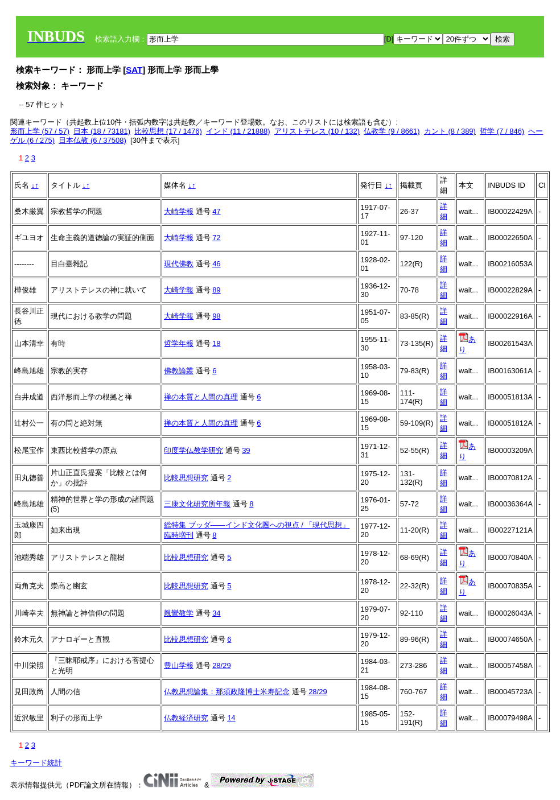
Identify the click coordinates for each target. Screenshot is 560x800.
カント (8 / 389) (450, 131)
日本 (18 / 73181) (101, 131)
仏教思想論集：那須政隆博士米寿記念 (227, 691)
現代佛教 (178, 263)
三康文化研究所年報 (197, 504)
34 (216, 613)
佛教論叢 (178, 370)
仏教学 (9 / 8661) (391, 131)
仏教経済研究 (186, 718)
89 (216, 290)
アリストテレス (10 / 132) (317, 131)
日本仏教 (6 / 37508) (92, 140)
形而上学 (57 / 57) (39, 131)
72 (216, 237)
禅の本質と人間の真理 (201, 397)
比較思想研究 (186, 477)
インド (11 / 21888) (238, 131)
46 (216, 263)
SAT (134, 70)
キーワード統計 (36, 762)
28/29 (221, 665)
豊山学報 (178, 665)
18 (216, 343)
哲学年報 (178, 343)
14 (231, 718)
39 (246, 450)
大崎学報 (178, 211)
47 (216, 211)
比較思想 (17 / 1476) (168, 131)
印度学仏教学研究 (193, 450)
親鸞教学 (178, 613)
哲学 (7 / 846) (502, 131)
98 (216, 316)
